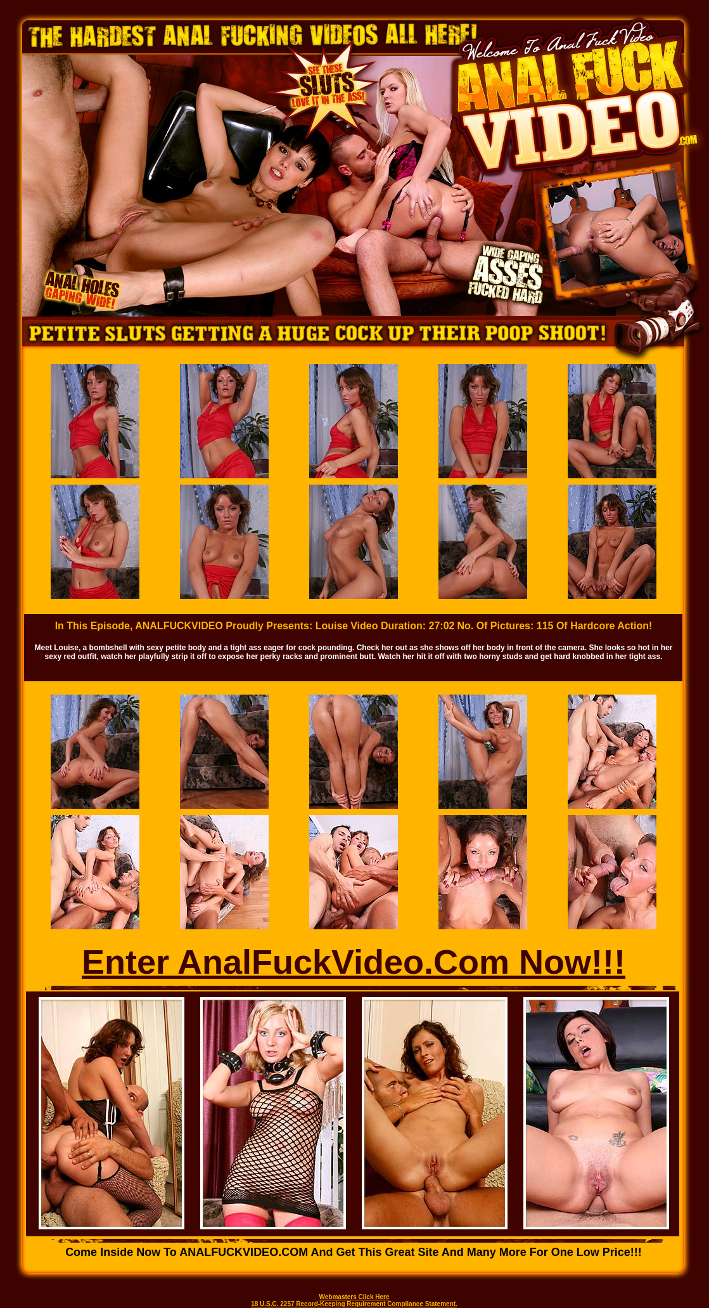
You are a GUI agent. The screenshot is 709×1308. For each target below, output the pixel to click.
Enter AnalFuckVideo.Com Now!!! (353, 962)
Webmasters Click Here (354, 1296)
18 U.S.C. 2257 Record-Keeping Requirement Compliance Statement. (354, 1303)
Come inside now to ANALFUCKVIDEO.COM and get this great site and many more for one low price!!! (353, 1252)
